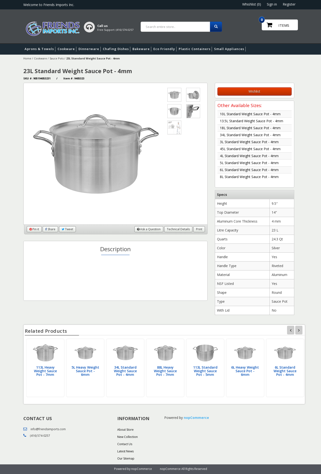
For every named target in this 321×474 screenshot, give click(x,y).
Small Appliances (230, 49)
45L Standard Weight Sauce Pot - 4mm (250, 149)
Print (199, 229)
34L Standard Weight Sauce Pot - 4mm (250, 135)
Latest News (125, 451)
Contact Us (124, 444)
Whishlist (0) (251, 4)
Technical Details (178, 229)
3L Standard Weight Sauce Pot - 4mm (249, 142)
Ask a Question (149, 229)
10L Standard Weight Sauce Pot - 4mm (250, 114)
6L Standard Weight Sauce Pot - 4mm (249, 169)
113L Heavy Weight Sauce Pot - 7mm (45, 371)
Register (289, 4)
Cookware (67, 49)
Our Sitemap (125, 458)
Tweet (67, 229)
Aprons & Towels (40, 49)
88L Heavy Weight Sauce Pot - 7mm (165, 371)
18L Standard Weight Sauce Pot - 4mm (250, 128)
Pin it (34, 229)
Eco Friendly (165, 49)
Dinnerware (90, 49)
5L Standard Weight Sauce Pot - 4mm (249, 162)
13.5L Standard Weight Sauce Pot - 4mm (251, 121)
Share (50, 229)
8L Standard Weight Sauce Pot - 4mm (249, 176)
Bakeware (141, 49)
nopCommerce (196, 417)
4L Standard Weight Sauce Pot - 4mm (249, 156)
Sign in (272, 4)
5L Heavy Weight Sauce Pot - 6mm (85, 371)
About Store (125, 430)
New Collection (127, 437)
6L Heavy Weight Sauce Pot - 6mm (245, 371)
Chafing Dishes (116, 49)
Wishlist (254, 91)
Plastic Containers (195, 49)
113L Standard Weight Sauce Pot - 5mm (205, 371)
